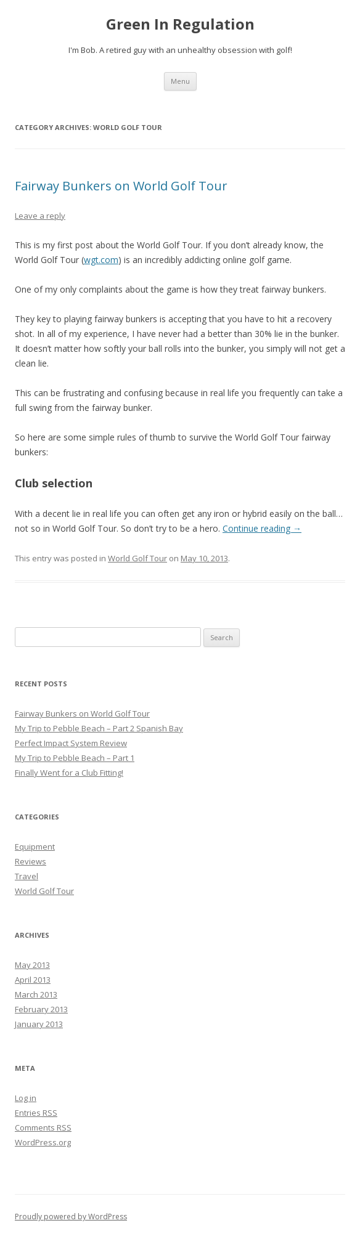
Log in (25, 1097)
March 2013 (36, 994)
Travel (26, 876)
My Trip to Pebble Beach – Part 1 (74, 757)
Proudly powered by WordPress (71, 1216)
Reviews (30, 861)
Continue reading (262, 528)
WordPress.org (43, 1142)
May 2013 (32, 964)
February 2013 (41, 1009)
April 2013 (33, 979)
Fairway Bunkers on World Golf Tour (121, 185)
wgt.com (101, 260)
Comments (43, 1127)
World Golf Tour (137, 558)
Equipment (35, 846)
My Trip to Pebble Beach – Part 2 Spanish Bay (99, 728)
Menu (180, 81)
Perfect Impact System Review (71, 743)
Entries (36, 1112)
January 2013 (39, 1024)
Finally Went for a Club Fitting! (69, 772)
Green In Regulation (180, 24)
